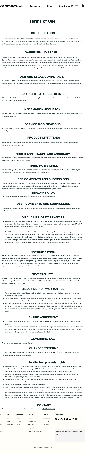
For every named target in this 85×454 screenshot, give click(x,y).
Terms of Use (31, 424)
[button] (19, 6)
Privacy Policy (32, 421)
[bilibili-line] (73, 419)
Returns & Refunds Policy (35, 431)
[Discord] (56, 419)
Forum (18, 418)
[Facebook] (67, 419)
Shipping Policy (32, 428)
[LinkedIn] (61, 419)
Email (57, 434)
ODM (29, 418)
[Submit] (78, 436)
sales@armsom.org (48, 409)
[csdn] (76, 419)
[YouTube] (70, 419)
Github (18, 424)
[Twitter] (59, 419)
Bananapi (46, 424)
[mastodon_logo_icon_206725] (64, 419)
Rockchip (46, 421)
